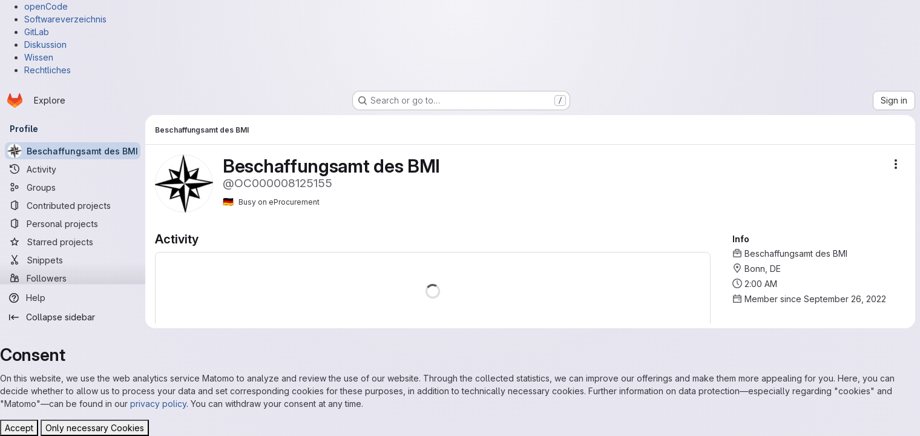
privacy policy (158, 403)
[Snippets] (72, 259)
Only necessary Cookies (94, 428)
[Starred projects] (72, 241)
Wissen (38, 57)
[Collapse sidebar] (72, 317)
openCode (46, 6)
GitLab (36, 32)
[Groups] (72, 187)
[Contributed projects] (72, 205)
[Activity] (72, 168)
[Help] (72, 297)
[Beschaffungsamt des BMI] (72, 150)
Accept (19, 428)
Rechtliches (47, 70)
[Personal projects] (72, 223)
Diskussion (45, 44)
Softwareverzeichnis (65, 19)
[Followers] (72, 277)
